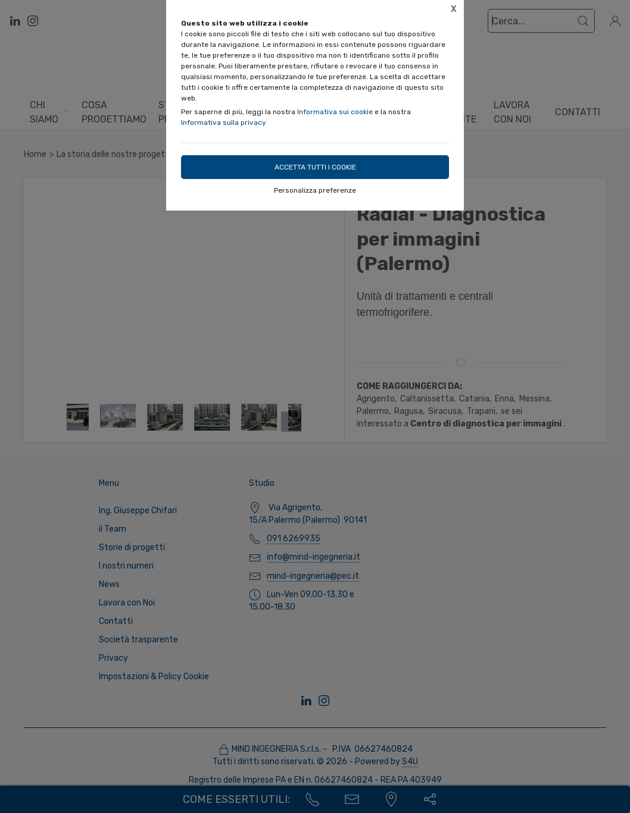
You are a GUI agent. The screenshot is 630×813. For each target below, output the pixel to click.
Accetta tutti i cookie (315, 167)
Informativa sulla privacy (223, 122)
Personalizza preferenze (315, 190)
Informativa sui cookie (335, 112)
